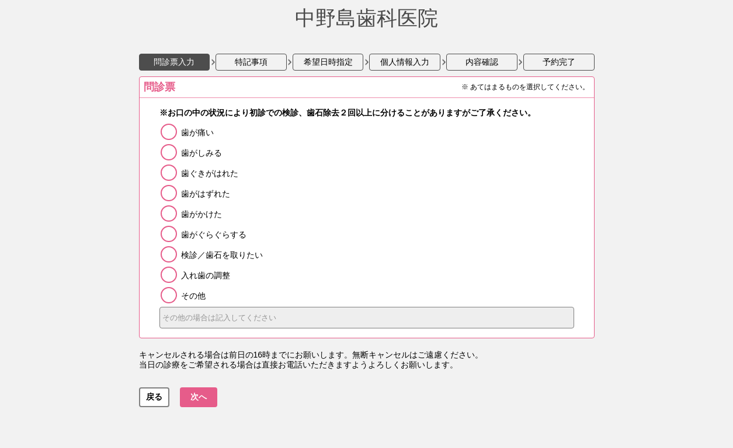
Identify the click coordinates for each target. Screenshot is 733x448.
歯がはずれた (205, 193)
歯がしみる (201, 153)
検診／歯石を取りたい (222, 255)
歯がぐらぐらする (213, 234)
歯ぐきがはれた (209, 173)
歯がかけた (201, 214)
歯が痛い (197, 132)
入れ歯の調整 (205, 275)
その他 (193, 295)
